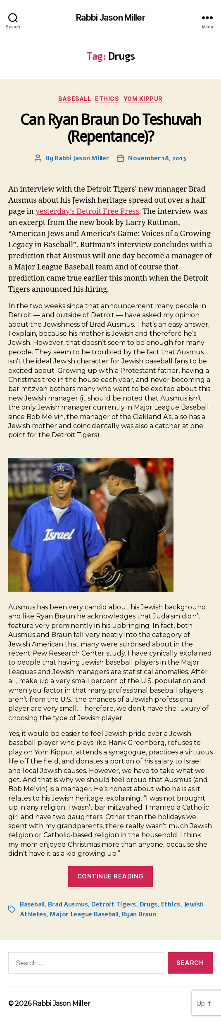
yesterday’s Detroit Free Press (87, 211)
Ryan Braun (139, 914)
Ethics (107, 98)
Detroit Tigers (113, 904)
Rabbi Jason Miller (110, 17)
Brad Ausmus (68, 904)
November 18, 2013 (157, 158)
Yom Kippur (143, 98)
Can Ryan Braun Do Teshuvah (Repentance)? (110, 128)
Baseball (74, 98)
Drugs (149, 904)
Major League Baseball (84, 914)
